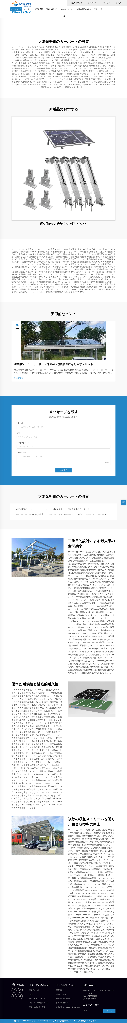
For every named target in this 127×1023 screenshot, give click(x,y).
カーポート (28, 9)
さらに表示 (18, 378)
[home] (22, 4)
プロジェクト (93, 3)
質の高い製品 (61, 994)
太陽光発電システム (84, 9)
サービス (107, 3)
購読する (109, 1011)
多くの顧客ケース (62, 1003)
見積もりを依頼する (21, 12)
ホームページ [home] (16, 9)
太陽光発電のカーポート (26, 509)
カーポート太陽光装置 (52, 509)
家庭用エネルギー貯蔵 (37, 1007)
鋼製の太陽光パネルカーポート (92, 514)
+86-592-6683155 (90, 996)
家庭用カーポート (35, 990)
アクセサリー (99, 9)
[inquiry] (123, 502)
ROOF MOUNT (51, 9)
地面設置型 (39, 9)
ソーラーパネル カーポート (60, 514)
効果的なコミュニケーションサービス (68, 1007)
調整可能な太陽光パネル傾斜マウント (63, 223)
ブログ (118, 3)
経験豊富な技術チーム (64, 998)
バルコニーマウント (67, 9)
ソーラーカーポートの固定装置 (29, 514)
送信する (63, 470)
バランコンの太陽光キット (38, 1003)
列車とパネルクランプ (37, 998)
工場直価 (59, 990)
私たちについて (76, 3)
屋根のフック (34, 994)
